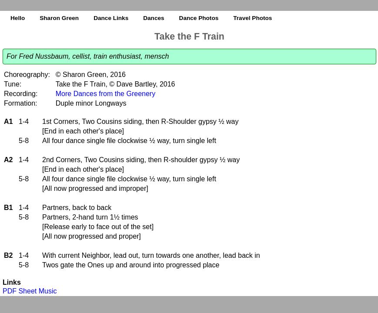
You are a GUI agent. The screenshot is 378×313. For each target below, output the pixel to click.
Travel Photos (252, 18)
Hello (17, 18)
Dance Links (111, 18)
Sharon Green (59, 18)
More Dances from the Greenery (105, 93)
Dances (153, 18)
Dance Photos (199, 18)
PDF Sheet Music (30, 291)
